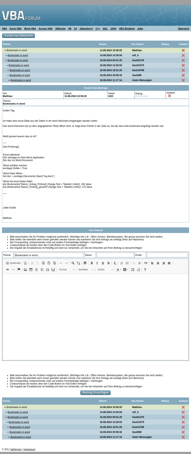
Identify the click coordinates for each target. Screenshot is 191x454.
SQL (105, 28)
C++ (97, 28)
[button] (13, 263)
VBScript (60, 28)
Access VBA (45, 28)
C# (75, 28)
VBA (4, 28)
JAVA (113, 28)
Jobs (140, 28)
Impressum (29, 449)
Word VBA (30, 28)
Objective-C (86, 28)
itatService (15, 449)
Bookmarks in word (18, 55)
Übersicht (183, 28)
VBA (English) (127, 28)
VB (69, 28)
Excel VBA (15, 28)
